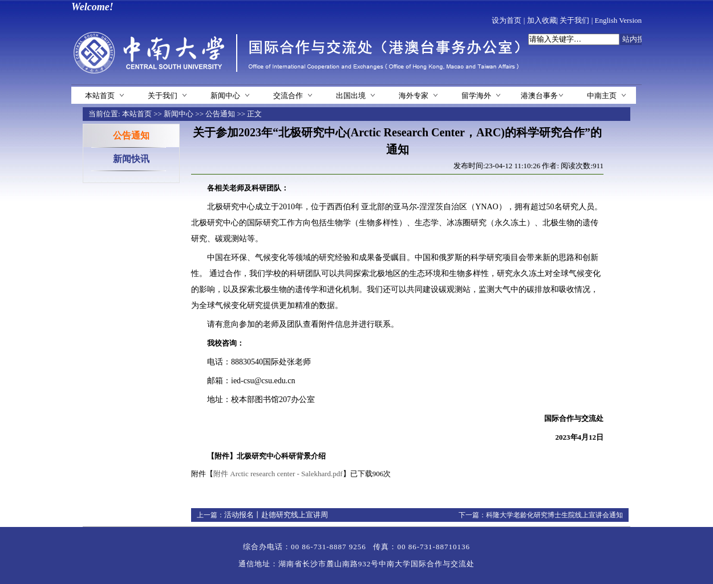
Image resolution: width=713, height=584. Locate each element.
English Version (618, 20)
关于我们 (574, 20)
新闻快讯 (131, 159)
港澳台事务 (539, 95)
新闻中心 (225, 95)
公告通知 (220, 114)
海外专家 (413, 95)
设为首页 (506, 20)
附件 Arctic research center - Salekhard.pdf (278, 473)
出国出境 (351, 95)
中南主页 (602, 95)
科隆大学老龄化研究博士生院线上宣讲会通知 (554, 515)
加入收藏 (542, 20)
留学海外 (476, 95)
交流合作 (288, 95)
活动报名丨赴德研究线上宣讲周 (276, 514)
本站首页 (100, 95)
